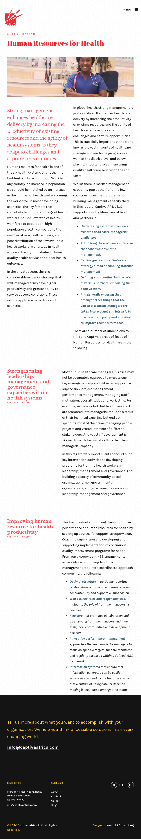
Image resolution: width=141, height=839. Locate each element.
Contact (56, 796)
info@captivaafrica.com (22, 805)
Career (55, 800)
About (54, 791)
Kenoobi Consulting (120, 825)
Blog (54, 805)
